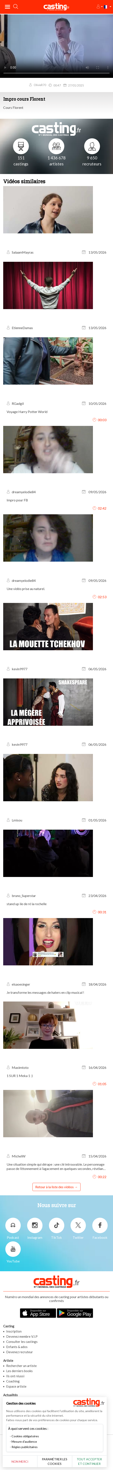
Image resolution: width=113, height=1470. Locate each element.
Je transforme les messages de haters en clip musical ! (45, 992)
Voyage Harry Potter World (27, 412)
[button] (99, 7)
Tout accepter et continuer (92, 1461)
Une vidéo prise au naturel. (26, 589)
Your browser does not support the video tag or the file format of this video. (56, 46)
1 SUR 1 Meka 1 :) (20, 1076)
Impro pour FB (17, 500)
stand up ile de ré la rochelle (27, 904)
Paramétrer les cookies (56, 1461)
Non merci (20, 1461)
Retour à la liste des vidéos (54, 1187)
